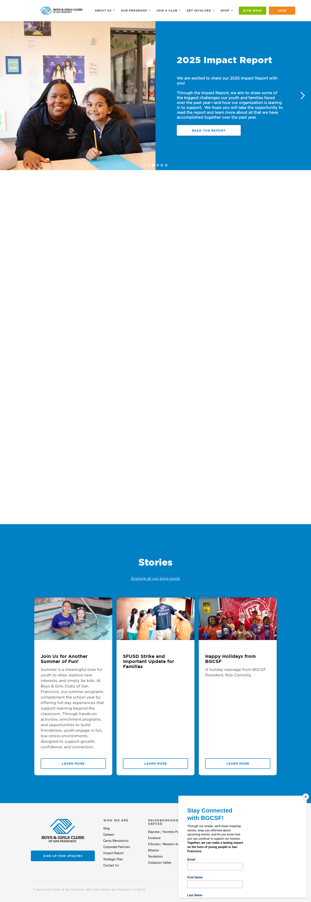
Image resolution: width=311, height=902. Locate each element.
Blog (106, 828)
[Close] (305, 797)
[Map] (78, 433)
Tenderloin (155, 856)
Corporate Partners (116, 847)
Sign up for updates (63, 856)
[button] (105, 10)
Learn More (73, 763)
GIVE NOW (252, 10)
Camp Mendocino (115, 841)
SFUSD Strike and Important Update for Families (148, 661)
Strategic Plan (113, 859)
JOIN (282, 10)
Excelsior (154, 838)
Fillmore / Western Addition (167, 844)
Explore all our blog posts (155, 578)
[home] (61, 10)
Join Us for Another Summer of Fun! (64, 659)
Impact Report (113, 853)
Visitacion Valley (159, 863)
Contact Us (111, 865)
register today (209, 131)
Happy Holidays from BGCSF (230, 659)
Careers (108, 834)
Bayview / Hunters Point (165, 832)
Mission (153, 850)
